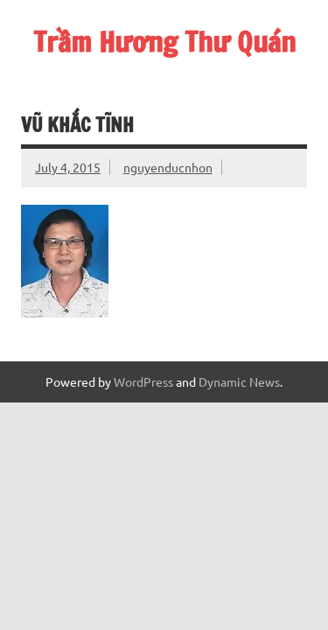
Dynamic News (239, 381)
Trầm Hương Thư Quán (164, 42)
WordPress (143, 381)
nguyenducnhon (168, 167)
